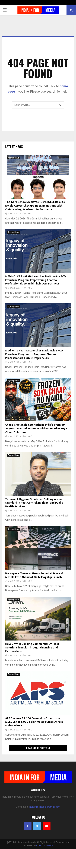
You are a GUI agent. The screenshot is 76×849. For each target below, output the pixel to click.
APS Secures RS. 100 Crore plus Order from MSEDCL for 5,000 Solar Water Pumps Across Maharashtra (34, 722)
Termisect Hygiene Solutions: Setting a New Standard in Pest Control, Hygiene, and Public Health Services (34, 503)
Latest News (14, 146)
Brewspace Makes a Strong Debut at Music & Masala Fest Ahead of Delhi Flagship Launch (34, 575)
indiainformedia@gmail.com (44, 806)
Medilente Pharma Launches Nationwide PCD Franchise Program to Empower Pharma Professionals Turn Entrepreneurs (34, 354)
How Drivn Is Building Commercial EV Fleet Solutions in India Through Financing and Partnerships (32, 648)
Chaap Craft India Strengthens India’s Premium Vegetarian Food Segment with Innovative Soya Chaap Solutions (36, 428)
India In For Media (44, 845)
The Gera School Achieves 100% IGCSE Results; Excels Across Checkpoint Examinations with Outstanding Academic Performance (35, 206)
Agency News (13, 158)
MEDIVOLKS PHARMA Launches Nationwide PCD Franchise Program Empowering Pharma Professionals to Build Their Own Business (35, 280)
